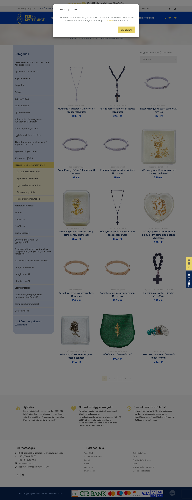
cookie (109, 20)
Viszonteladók (188, 280)
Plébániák (188, 263)
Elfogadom (126, 30)
